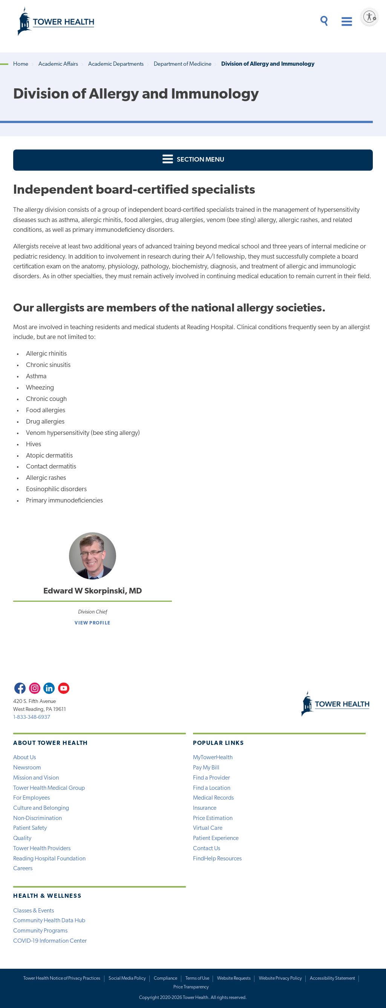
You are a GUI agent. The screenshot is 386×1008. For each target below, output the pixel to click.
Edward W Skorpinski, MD (92, 591)
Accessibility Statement (332, 978)
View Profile (92, 623)
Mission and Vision (36, 778)
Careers (22, 869)
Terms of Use (197, 978)
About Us (24, 758)
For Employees (31, 798)
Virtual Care (207, 828)
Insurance (204, 808)
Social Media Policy (127, 978)
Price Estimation (213, 818)
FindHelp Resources (217, 859)
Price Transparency (191, 987)
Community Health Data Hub (49, 921)
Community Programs (40, 931)
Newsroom (27, 768)
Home (20, 64)
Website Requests (234, 978)
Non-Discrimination (37, 818)
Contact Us (206, 849)
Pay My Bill (206, 768)
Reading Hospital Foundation (49, 859)
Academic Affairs (58, 64)
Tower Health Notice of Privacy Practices (61, 978)
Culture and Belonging (41, 808)
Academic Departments (116, 64)
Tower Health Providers (41, 849)
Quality (22, 838)
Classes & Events (33, 911)
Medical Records (213, 798)
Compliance (165, 978)
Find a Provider (211, 778)
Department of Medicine (182, 64)
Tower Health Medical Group (49, 788)
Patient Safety (30, 828)
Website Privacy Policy (280, 978)
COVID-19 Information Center (50, 941)
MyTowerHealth (213, 758)
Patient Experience (216, 838)
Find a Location (211, 788)
